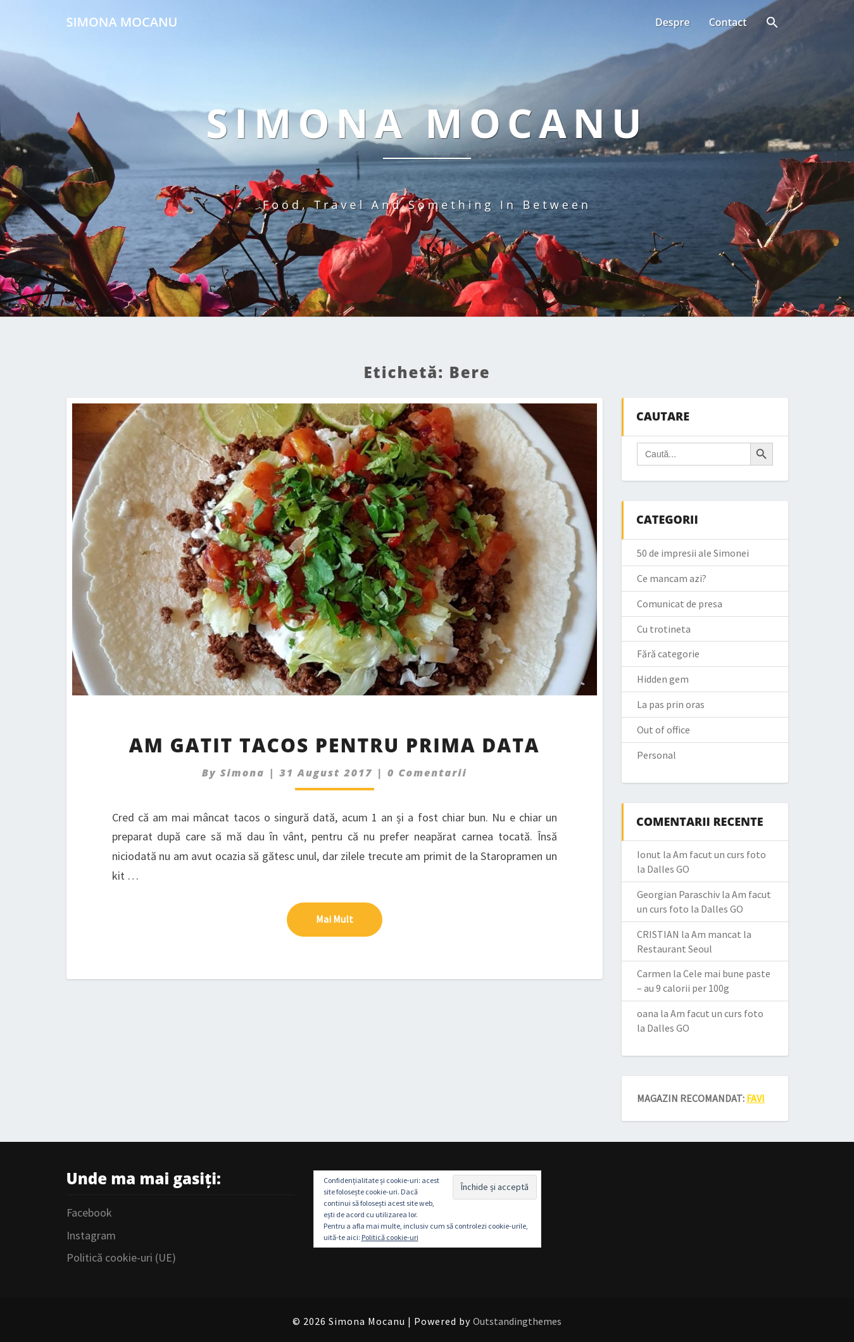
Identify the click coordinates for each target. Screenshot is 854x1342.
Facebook (89, 1212)
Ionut (649, 854)
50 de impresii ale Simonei (693, 553)
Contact (728, 22)
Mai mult (349, 918)
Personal (656, 755)
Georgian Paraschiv (678, 894)
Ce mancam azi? (671, 578)
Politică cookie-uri (389, 1237)
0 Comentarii (427, 773)
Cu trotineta (664, 629)
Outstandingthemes (517, 1321)
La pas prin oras (671, 704)
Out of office (663, 729)
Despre (672, 22)
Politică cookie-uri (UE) (121, 1257)
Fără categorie (668, 653)
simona (242, 773)
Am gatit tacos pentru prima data (334, 745)
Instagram (91, 1235)
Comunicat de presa (679, 603)
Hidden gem (663, 679)
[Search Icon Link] (772, 23)
